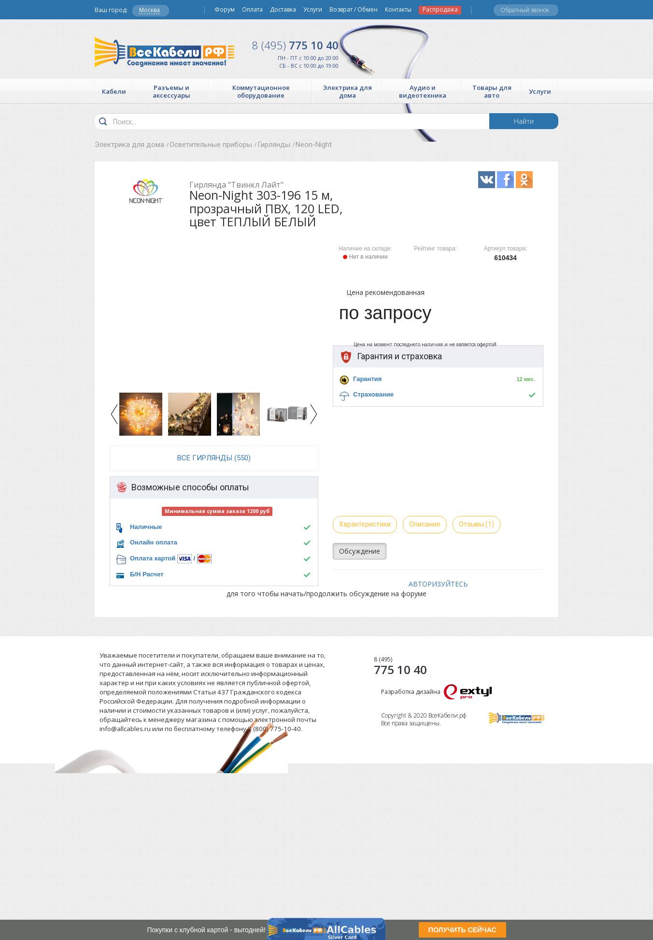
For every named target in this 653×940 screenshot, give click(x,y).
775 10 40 (295, 45)
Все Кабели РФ (164, 52)
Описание (424, 524)
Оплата (252, 10)
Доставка (283, 10)
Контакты (398, 10)
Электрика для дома (129, 144)
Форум (224, 10)
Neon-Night (314, 144)
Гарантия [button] (367, 378)
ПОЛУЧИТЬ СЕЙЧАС (462, 930)
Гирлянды (273, 144)
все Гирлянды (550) (214, 458)
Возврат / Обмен (353, 10)
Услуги (312, 10)
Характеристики (365, 524)
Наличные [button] (146, 526)
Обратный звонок (524, 10)
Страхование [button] (373, 394)
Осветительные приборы (211, 144)
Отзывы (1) (476, 524)
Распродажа (440, 10)
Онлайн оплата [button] (153, 542)
